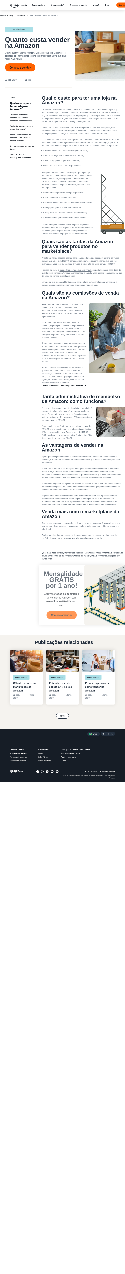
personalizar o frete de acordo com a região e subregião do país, (70, 499)
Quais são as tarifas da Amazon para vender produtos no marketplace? (21, 117)
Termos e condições (91, 771)
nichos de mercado (86, 487)
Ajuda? (96, 5)
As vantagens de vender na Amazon (22, 147)
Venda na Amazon (17, 750)
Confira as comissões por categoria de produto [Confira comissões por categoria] (62, 385)
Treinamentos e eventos (19, 753)
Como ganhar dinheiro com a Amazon (75, 750)
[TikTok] (47, 772)
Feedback (108, 734)
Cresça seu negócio (78, 5)
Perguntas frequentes (18, 757)
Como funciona (38, 5)
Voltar (62, 715)
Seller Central (43, 750)
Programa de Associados (70, 753)
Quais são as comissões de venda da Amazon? (21, 127)
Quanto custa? (57, 5)
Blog (107, 5)
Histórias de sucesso (18, 761)
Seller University (44, 761)
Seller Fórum (43, 757)
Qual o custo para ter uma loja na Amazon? (20, 106)
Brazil (95, 734)
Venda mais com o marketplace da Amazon (20, 156)
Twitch (63, 761)
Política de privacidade (107, 771)
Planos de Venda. (79, 234)
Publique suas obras (68, 757)
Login (40, 753)
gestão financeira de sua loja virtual (75, 270)
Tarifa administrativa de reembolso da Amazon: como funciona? (20, 137)
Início (12, 97)
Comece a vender (20, 67)
